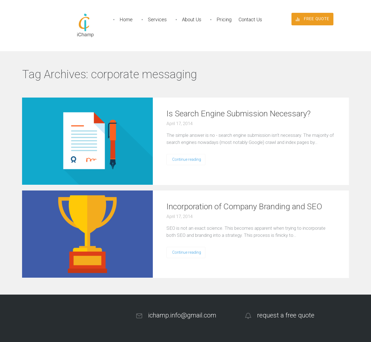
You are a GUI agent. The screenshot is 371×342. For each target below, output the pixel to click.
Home (126, 19)
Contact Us (250, 19)
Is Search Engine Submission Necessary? (238, 113)
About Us (191, 19)
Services (157, 19)
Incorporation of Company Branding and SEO (244, 206)
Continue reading (186, 159)
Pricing (224, 19)
